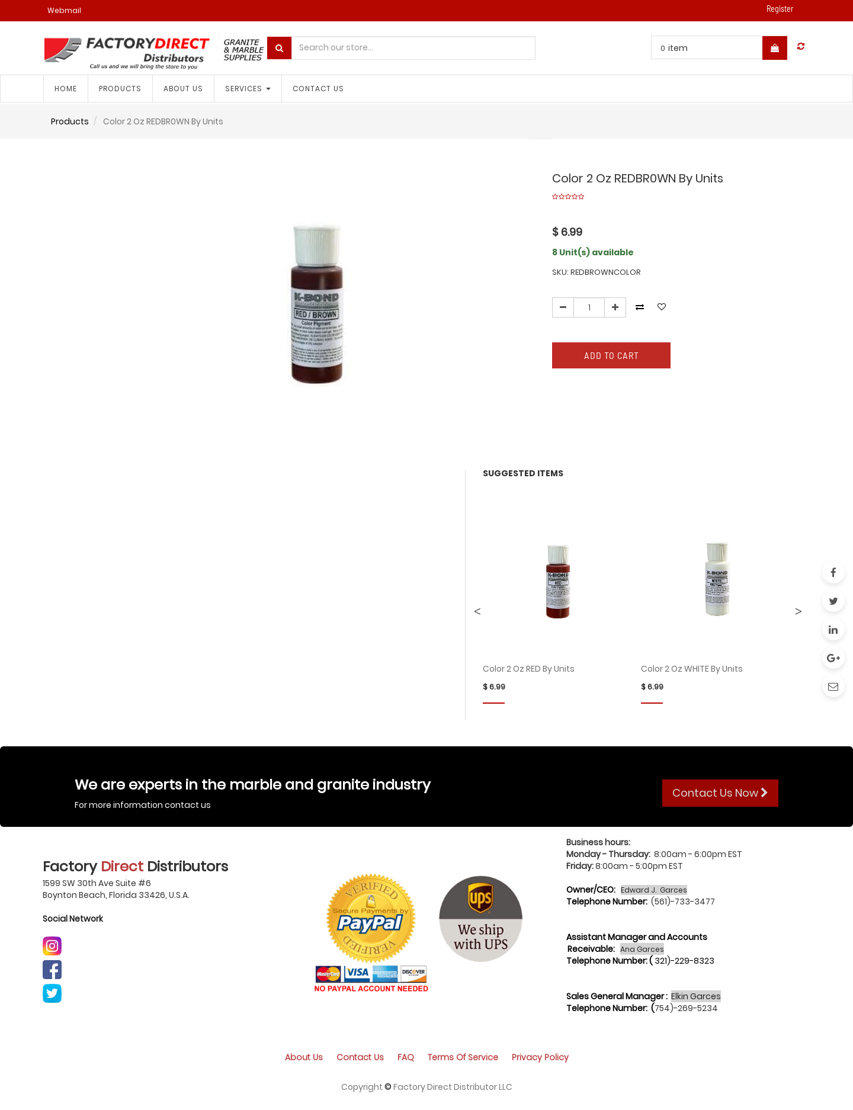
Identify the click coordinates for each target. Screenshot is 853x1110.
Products (70, 121)
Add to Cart (611, 355)
